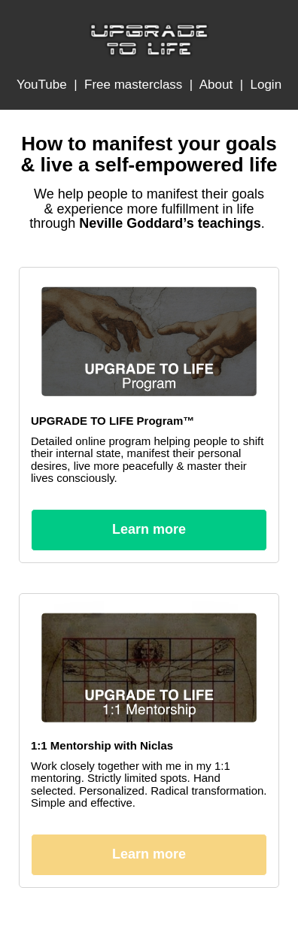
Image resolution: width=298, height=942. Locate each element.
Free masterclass (133, 84)
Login (266, 84)
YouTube (42, 84)
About (216, 84)
